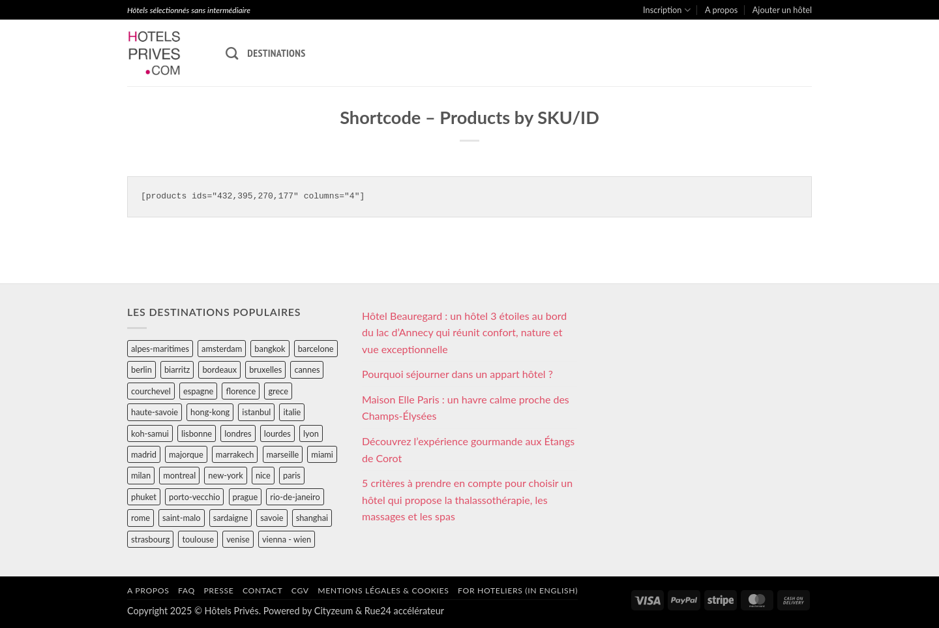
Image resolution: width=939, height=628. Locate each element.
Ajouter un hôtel (782, 10)
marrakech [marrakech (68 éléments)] (235, 454)
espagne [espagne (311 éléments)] (198, 391)
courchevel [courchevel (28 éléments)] (151, 391)
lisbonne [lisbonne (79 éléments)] (196, 433)
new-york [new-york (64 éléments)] (225, 475)
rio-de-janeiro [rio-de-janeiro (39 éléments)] (295, 497)
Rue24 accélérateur (404, 610)
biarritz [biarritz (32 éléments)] (177, 369)
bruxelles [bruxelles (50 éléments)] (265, 369)
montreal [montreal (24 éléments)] (179, 475)
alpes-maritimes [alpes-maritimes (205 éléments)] (160, 348)
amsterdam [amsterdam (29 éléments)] (221, 348)
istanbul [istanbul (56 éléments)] (256, 412)
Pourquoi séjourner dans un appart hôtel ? (457, 374)
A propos (721, 10)
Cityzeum (333, 610)
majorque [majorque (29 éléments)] (186, 454)
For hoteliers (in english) (518, 590)
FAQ (186, 590)
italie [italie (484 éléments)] (292, 412)
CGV (300, 590)
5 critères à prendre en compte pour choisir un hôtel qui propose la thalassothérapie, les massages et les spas (467, 499)
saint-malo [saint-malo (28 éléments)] (181, 517)
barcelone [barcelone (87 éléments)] (316, 348)
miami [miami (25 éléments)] (322, 454)
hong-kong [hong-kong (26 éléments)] (210, 412)
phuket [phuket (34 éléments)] (143, 497)
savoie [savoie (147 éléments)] (271, 517)
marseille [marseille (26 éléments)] (283, 454)
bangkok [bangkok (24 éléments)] (269, 348)
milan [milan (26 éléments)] (141, 475)
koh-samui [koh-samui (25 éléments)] (150, 433)
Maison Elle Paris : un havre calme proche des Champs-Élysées (465, 407)
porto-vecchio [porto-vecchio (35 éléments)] (194, 497)
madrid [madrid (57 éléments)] (143, 454)
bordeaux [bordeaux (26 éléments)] (219, 369)
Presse (218, 590)
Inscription (667, 10)
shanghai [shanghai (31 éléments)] (312, 517)
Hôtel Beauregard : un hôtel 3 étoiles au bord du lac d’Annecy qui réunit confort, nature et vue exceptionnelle (464, 332)
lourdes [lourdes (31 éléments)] (277, 433)
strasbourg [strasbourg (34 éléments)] (150, 539)
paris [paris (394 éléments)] (292, 475)
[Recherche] (232, 53)
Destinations (276, 52)
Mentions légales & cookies (383, 590)
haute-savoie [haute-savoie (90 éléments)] (154, 412)
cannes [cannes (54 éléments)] (307, 369)
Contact (262, 590)
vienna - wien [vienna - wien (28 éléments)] (286, 539)
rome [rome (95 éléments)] (140, 517)
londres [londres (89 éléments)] (237, 433)
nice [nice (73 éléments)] (263, 475)
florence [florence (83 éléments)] (241, 391)
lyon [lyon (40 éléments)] (311, 433)
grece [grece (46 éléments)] (278, 391)
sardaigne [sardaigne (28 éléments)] (230, 517)
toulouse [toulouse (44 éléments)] (198, 539)
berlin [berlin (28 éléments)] (141, 369)
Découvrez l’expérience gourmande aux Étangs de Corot (468, 449)
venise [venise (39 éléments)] (238, 539)
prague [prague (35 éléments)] (245, 497)
